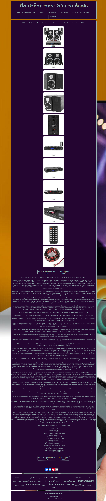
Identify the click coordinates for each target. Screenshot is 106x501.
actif (39, 478)
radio (19, 481)
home (21, 478)
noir (51, 477)
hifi (53, 481)
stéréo (50, 484)
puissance (89, 485)
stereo (47, 481)
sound (40, 481)
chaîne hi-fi (17, 485)
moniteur (89, 478)
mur (72, 478)
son (57, 477)
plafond (26, 481)
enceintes (67, 478)
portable (26, 478)
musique (43, 485)
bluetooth (60, 484)
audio (70, 484)
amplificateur (70, 481)
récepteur (33, 481)
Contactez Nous (53, 496)
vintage (54, 487)
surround (78, 478)
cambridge (45, 478)
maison (59, 481)
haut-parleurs (86, 480)
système (33, 477)
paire (83, 485)
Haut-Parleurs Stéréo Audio (53, 493)
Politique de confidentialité (54, 499)
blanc (17, 478)
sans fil (78, 485)
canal (22, 485)
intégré (14, 481)
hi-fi (83, 478)
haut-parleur (33, 484)
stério (62, 478)
